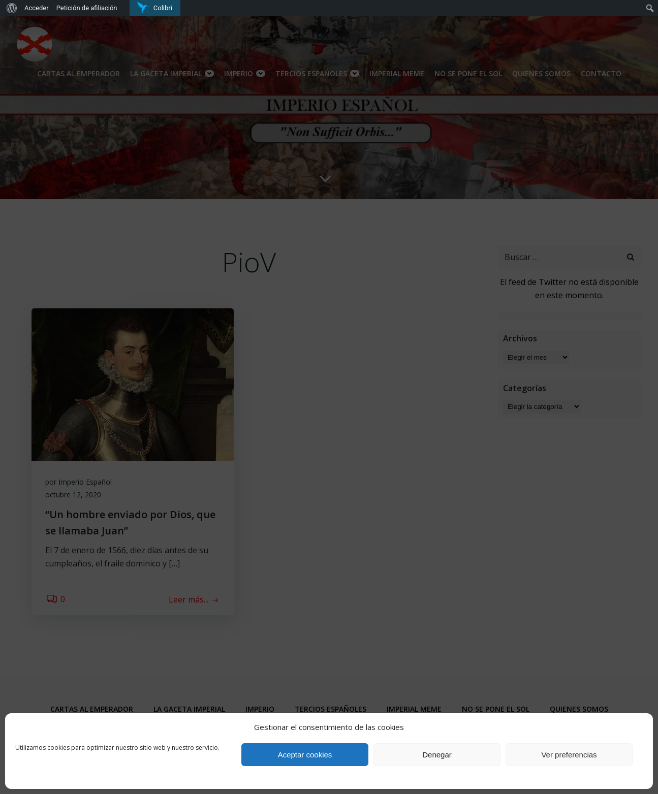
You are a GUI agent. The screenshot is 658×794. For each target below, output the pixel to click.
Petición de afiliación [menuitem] (86, 8)
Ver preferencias (569, 754)
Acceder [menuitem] (36, 8)
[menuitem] (10, 8)
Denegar (437, 754)
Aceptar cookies (305, 754)
